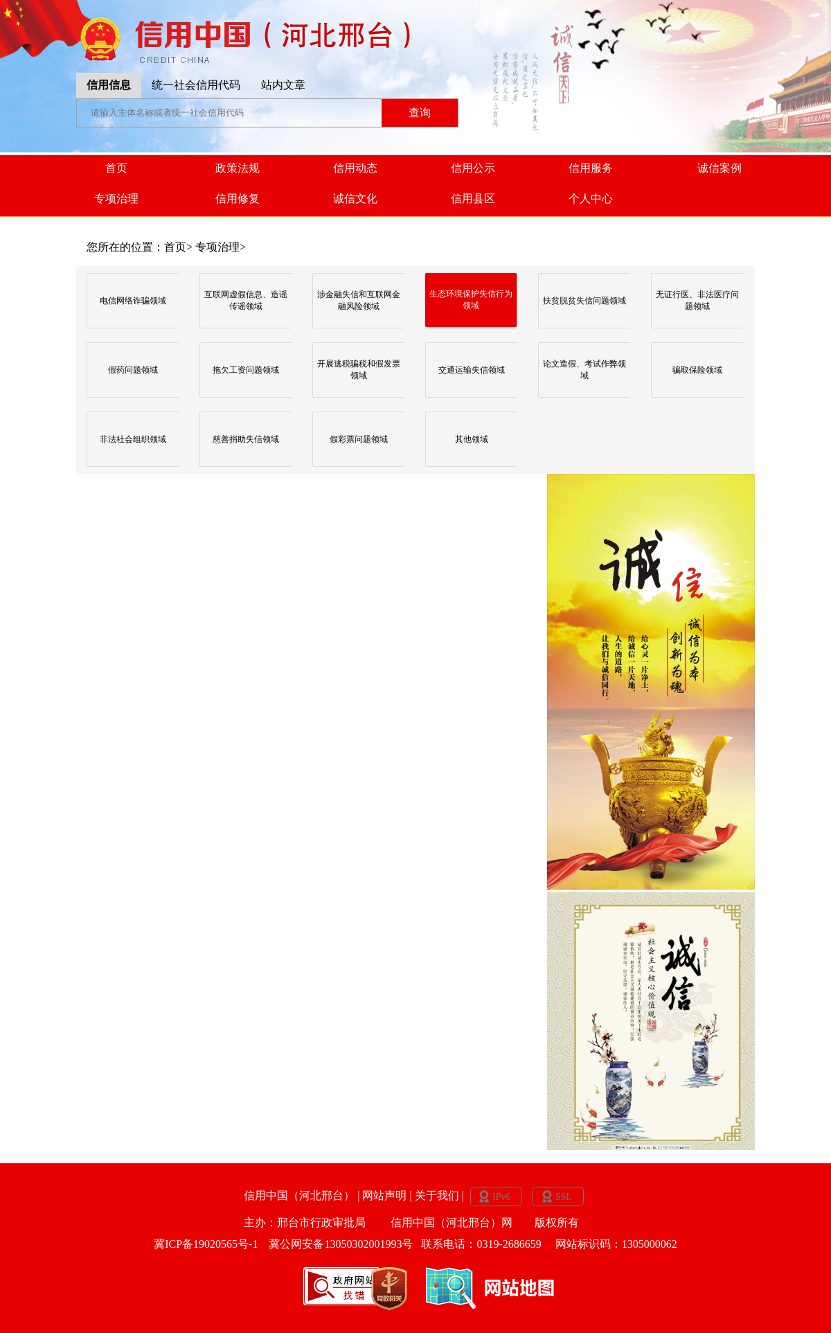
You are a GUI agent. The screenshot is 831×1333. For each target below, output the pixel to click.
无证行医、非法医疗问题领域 (697, 300)
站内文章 (283, 85)
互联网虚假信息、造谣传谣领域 (245, 300)
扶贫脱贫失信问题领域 (584, 301)
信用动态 (355, 168)
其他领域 (471, 439)
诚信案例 (719, 168)
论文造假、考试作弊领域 (584, 369)
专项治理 (116, 198)
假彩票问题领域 (359, 439)
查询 (420, 112)
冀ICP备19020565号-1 (207, 1244)
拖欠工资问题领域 (246, 370)
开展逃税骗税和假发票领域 (358, 369)
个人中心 (591, 198)
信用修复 (237, 198)
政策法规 (237, 168)
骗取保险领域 (697, 370)
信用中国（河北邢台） (300, 1195)
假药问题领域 (133, 370)
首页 (116, 168)
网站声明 (385, 1195)
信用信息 (109, 85)
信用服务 (591, 168)
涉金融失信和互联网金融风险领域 (358, 300)
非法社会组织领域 (133, 439)
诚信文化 (355, 198)
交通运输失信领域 (471, 370)
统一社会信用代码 (196, 85)
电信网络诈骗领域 (133, 301)
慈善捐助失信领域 (246, 439)
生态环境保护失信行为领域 (470, 299)
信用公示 (473, 168)
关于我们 (438, 1195)
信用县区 (473, 198)
